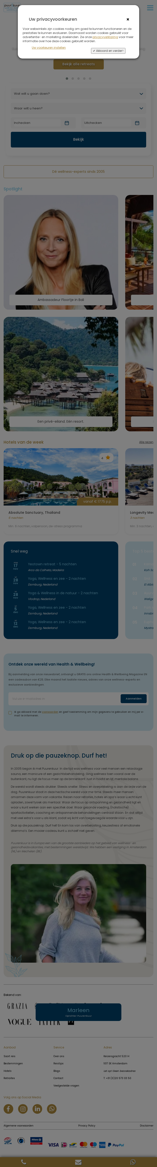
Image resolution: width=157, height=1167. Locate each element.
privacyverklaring (105, 37)
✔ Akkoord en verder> (108, 51)
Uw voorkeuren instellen (49, 48)
